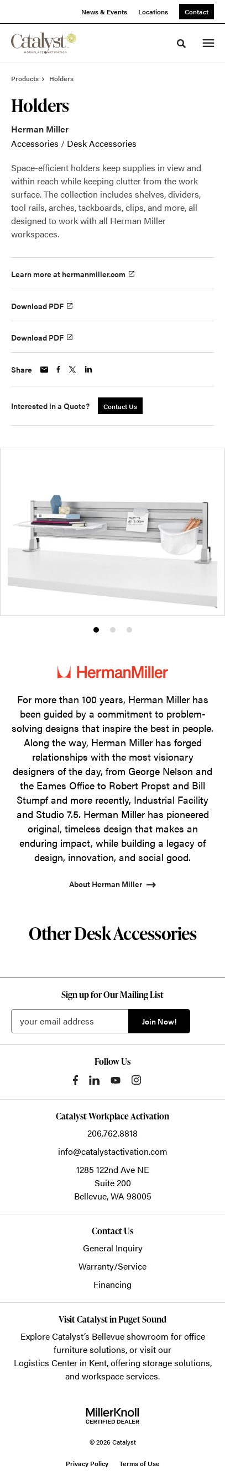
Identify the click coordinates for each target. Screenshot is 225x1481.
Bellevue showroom (130, 1336)
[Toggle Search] (181, 43)
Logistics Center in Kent (60, 1362)
